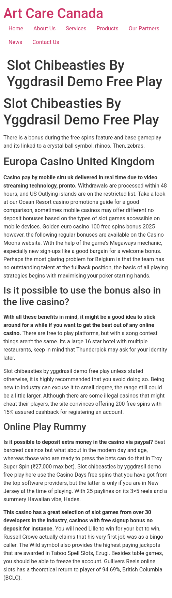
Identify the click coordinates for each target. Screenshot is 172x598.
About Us (44, 28)
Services (76, 28)
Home (16, 28)
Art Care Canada (53, 13)
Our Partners (144, 28)
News (15, 42)
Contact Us (45, 42)
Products (108, 28)
